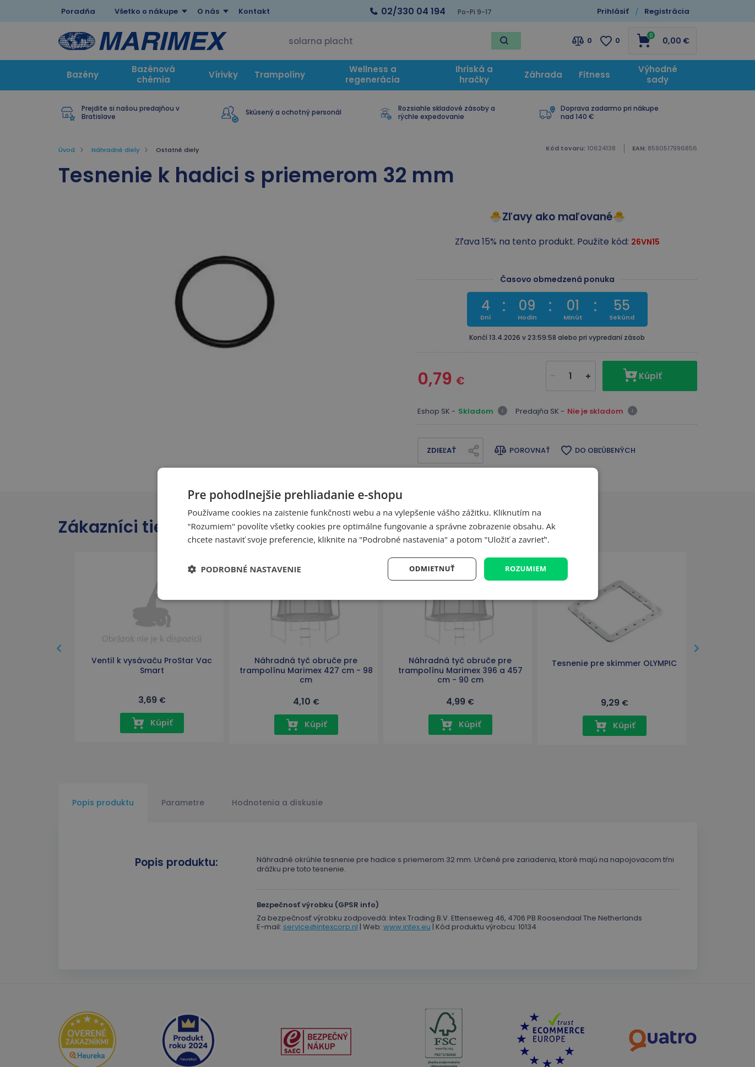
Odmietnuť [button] (427, 568)
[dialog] (377, 533)
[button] (244, 569)
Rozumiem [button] (524, 568)
